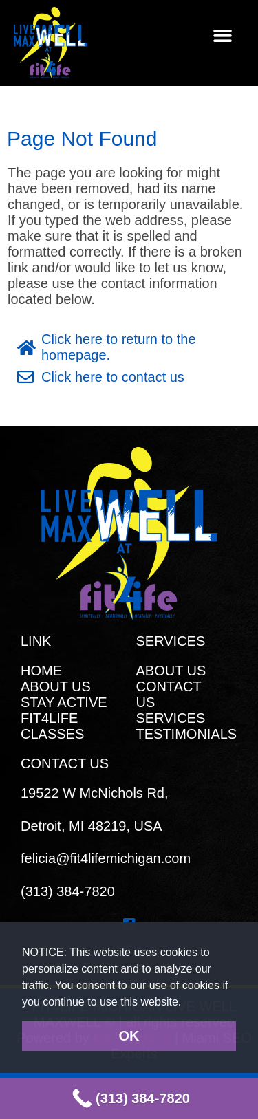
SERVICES (171, 718)
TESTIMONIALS (186, 733)
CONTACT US (169, 694)
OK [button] (129, 1035)
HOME (41, 670)
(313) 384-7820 (68, 891)
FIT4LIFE (49, 718)
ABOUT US (56, 686)
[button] (187, 1003)
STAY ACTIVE (64, 702)
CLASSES (52, 733)
